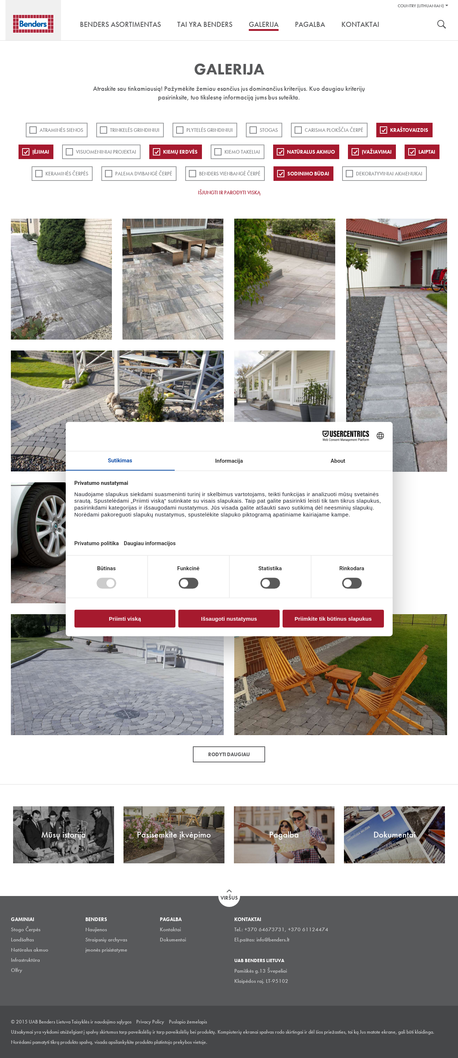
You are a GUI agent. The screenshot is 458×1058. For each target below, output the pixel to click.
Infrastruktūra (25, 960)
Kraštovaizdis (409, 130)
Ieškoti (441, 25)
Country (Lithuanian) (421, 6)
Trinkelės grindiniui (134, 130)
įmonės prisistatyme (106, 949)
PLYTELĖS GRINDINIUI (209, 130)
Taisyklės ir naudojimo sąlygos (101, 1021)
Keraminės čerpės (66, 173)
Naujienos (96, 929)
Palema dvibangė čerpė (143, 173)
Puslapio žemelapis (188, 1021)
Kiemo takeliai (242, 152)
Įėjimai (40, 152)
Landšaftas (22, 939)
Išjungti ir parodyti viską (229, 192)
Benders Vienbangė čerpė (229, 173)
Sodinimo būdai (308, 173)
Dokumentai (173, 939)
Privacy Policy (150, 1021)
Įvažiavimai (377, 152)
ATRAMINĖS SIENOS (61, 130)
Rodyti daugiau (229, 754)
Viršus (229, 898)
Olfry (16, 970)
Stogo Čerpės (25, 929)
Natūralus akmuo (311, 152)
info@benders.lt (272, 939)
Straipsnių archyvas (106, 939)
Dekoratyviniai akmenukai (389, 173)
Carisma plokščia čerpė (334, 130)
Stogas (269, 130)
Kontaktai (170, 929)
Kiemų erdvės (180, 152)
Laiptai (426, 152)
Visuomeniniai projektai (106, 152)
